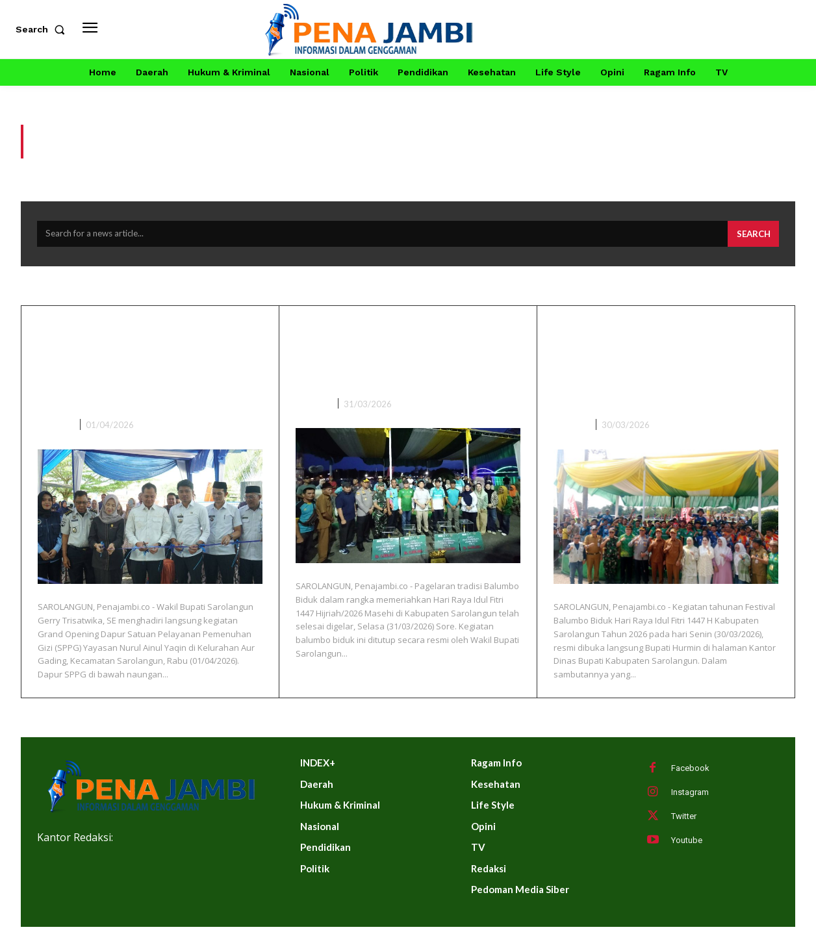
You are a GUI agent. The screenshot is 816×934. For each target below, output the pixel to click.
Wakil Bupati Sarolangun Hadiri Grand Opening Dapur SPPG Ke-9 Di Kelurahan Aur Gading (139, 370)
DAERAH (55, 431)
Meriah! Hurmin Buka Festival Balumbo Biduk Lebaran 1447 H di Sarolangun (650, 370)
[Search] (751, 240)
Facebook (690, 775)
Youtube (686, 847)
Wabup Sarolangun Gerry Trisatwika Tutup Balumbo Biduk (404, 360)
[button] (43, 29)
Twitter (683, 823)
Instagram (690, 799)
